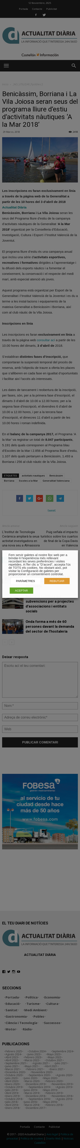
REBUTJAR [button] (57, 581)
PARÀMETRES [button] (25, 581)
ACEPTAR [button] (21, 590)
